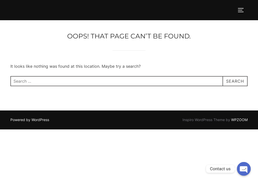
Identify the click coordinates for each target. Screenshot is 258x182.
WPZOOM (239, 120)
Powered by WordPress (29, 120)
